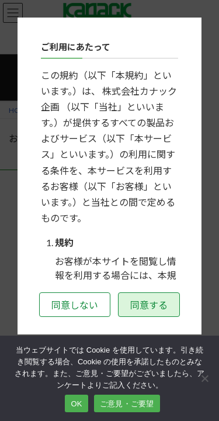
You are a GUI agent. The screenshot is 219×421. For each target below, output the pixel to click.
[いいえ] (204, 378)
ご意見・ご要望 (127, 403)
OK (76, 403)
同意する (149, 304)
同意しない (74, 304)
